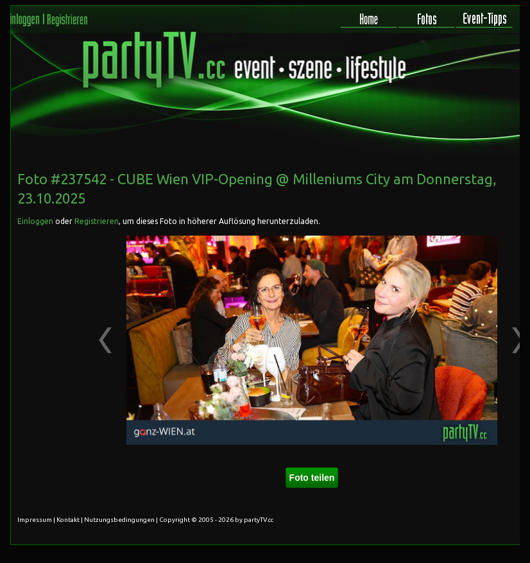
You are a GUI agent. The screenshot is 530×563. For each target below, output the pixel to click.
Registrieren (96, 221)
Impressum (34, 519)
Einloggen (35, 221)
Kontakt (68, 519)
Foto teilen (312, 477)
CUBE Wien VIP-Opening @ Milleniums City (253, 179)
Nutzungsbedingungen (119, 519)
